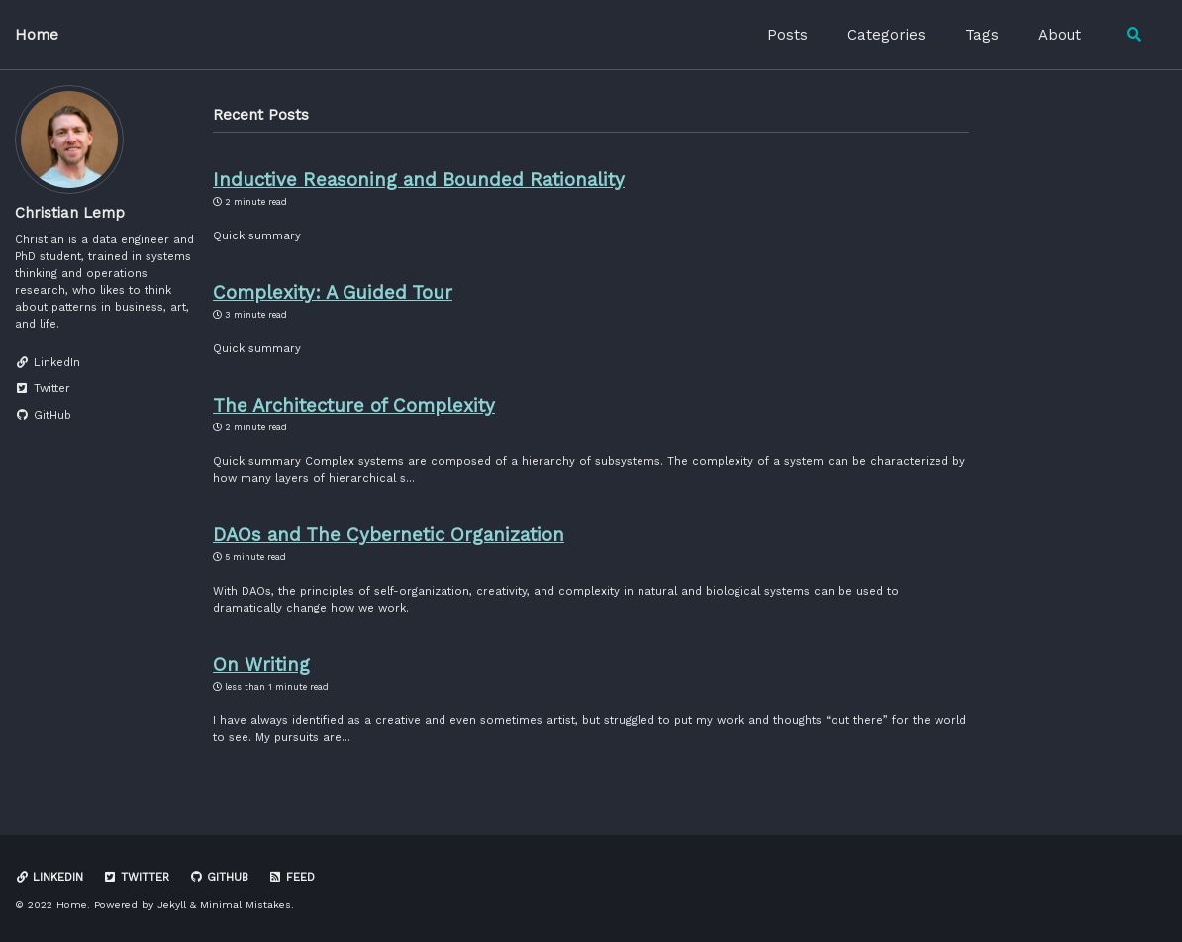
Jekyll (171, 904)
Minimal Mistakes (245, 904)
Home (36, 35)
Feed (291, 877)
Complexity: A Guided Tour (332, 293)
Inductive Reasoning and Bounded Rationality (419, 180)
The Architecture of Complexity (354, 406)
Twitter (136, 877)
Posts (787, 35)
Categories (886, 35)
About (1059, 35)
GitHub (218, 877)
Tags (982, 35)
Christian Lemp (70, 213)
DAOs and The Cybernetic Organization (388, 535)
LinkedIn (49, 877)
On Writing (261, 665)
